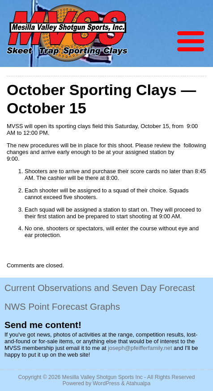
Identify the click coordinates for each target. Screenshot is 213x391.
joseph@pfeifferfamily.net (140, 348)
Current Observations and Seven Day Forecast (99, 288)
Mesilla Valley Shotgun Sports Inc (102, 377)
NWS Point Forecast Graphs (62, 306)
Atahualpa (138, 383)
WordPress (106, 383)
